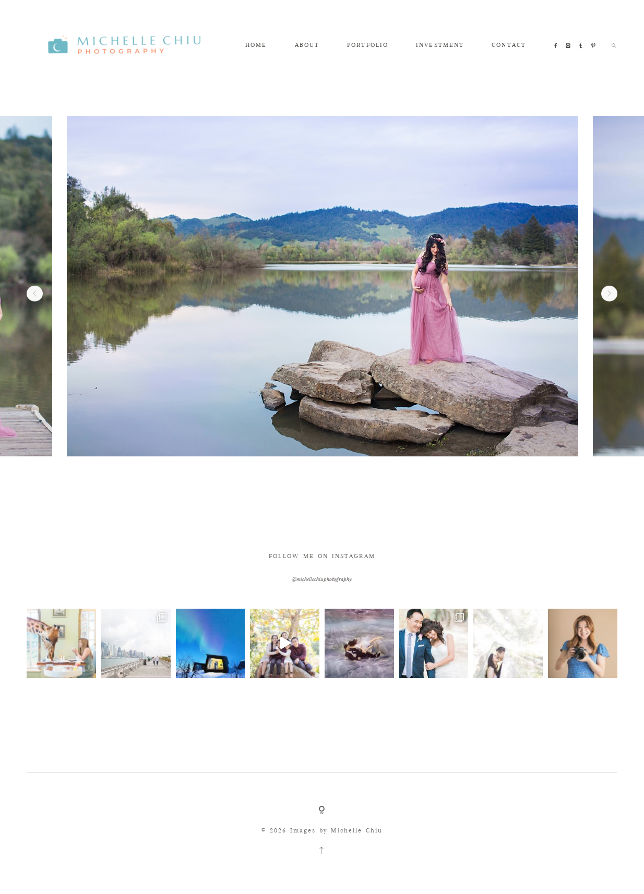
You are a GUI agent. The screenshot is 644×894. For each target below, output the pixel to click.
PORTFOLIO (367, 45)
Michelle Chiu (357, 830)
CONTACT (509, 45)
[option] (322, 286)
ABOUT (307, 45)
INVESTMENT (440, 45)
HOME (256, 45)
